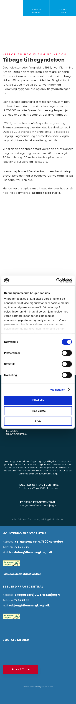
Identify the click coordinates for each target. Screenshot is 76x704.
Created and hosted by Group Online (38, 687)
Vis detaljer (57, 389)
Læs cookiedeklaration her (22, 574)
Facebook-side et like (45, 192)
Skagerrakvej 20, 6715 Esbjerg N (37, 595)
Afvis (38, 421)
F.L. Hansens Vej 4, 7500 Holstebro (39, 541)
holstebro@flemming (24, 552)
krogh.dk (46, 552)
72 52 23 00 (21, 600)
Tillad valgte (38, 410)
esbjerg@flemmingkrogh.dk (29, 605)
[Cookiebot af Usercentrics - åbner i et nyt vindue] (56, 280)
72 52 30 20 (21, 547)
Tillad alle (38, 400)
